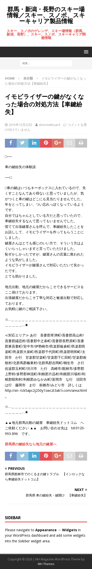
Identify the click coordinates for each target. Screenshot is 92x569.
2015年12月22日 (20, 124)
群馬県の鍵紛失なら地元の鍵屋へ (30, 444)
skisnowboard (49, 124)
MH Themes (46, 564)
